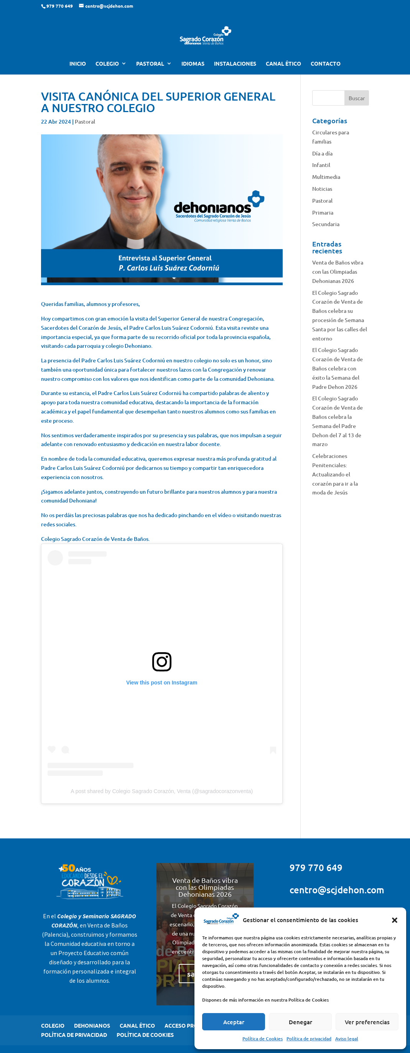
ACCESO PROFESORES (193, 1025)
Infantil (321, 165)
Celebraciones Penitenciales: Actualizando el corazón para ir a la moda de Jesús (335, 474)
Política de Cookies (262, 1038)
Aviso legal (346, 1038)
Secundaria (325, 224)
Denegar (300, 1022)
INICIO (77, 64)
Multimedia (326, 176)
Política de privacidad (309, 1038)
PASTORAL (150, 64)
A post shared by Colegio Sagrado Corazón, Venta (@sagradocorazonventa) (162, 791)
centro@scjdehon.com (337, 890)
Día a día (322, 153)
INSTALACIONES (235, 64)
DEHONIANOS (92, 1025)
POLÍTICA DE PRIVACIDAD (74, 1034)
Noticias (322, 188)
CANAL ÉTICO (283, 64)
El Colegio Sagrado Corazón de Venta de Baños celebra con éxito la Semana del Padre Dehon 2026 (337, 368)
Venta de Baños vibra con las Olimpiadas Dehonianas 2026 (337, 271)
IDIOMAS (192, 64)
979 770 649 (316, 867)
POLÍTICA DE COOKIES (145, 1034)
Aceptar (233, 1022)
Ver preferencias (367, 1022)
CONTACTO (326, 64)
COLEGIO (107, 64)
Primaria (322, 212)
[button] (394, 920)
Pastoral (85, 121)
